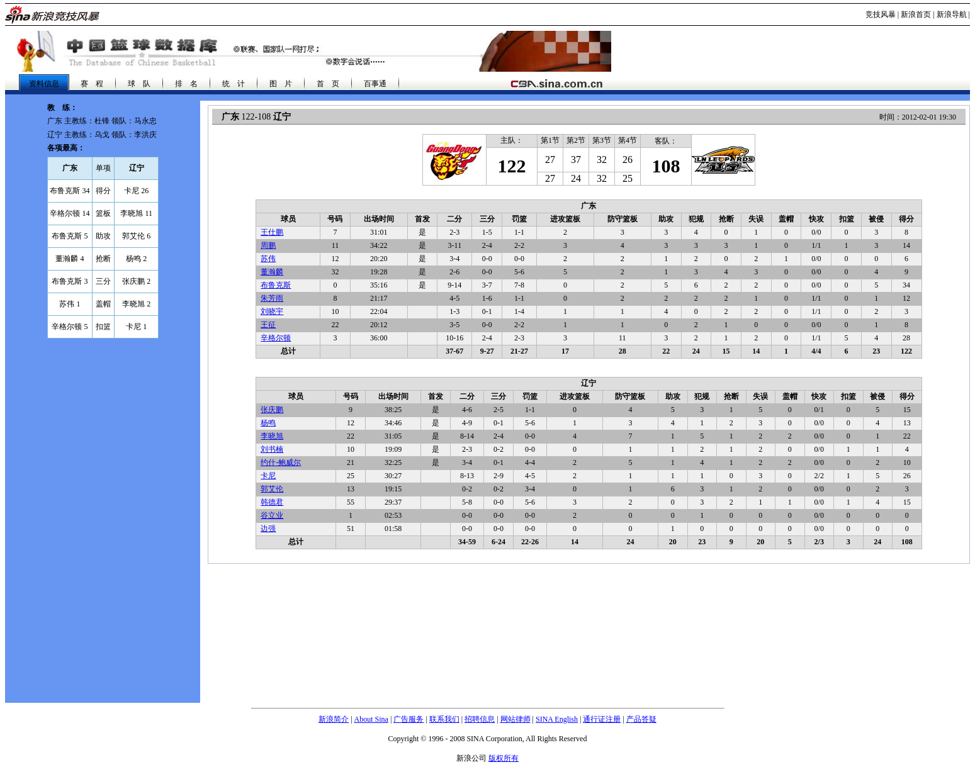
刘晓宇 (272, 311)
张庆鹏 (272, 409)
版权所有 (503, 758)
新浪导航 (952, 14)
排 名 (186, 83)
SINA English (557, 719)
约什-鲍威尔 (281, 462)
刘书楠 (272, 449)
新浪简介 (333, 719)
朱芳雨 (272, 298)
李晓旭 (272, 436)
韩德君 (272, 502)
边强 (268, 528)
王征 (268, 324)
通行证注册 (602, 719)
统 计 (233, 83)
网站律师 (515, 719)
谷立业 (272, 515)
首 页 (328, 83)
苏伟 (268, 258)
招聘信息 (480, 719)
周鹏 (268, 245)
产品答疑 (641, 719)
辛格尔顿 (276, 337)
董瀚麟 (272, 271)
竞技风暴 (880, 14)
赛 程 (92, 83)
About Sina (371, 719)
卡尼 (268, 475)
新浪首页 (916, 14)
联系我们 (444, 719)
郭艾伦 (272, 488)
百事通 (375, 83)
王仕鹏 (272, 232)
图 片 (280, 83)
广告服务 (408, 719)
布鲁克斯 (276, 285)
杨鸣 (268, 422)
